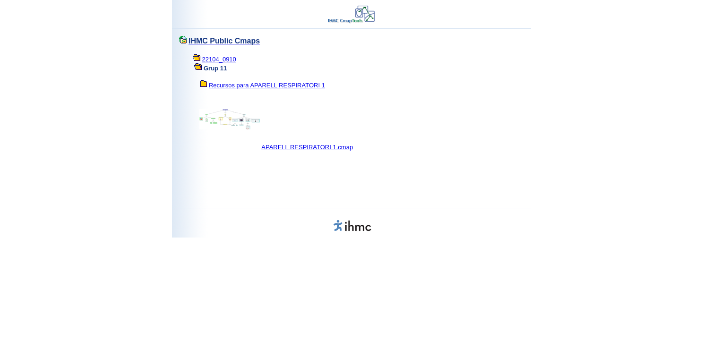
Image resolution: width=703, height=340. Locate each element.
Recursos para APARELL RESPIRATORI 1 (267, 85)
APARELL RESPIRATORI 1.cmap (307, 147)
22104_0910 (219, 59)
